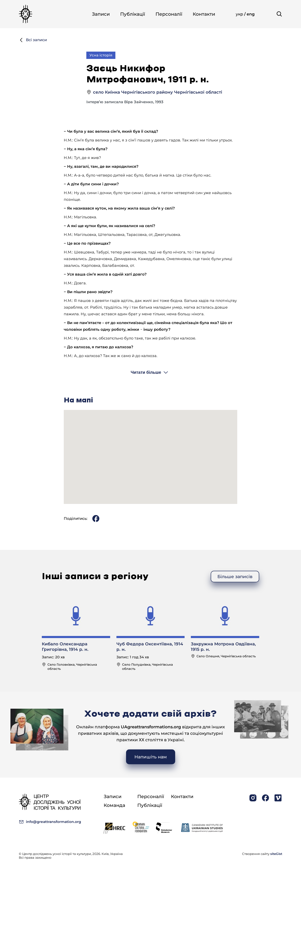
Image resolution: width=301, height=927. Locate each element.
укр (240, 14)
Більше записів (235, 595)
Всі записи (33, 40)
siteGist (276, 854)
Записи (101, 14)
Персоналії (169, 14)
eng (251, 14)
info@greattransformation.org (50, 821)
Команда (114, 805)
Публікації (132, 14)
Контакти (204, 14)
